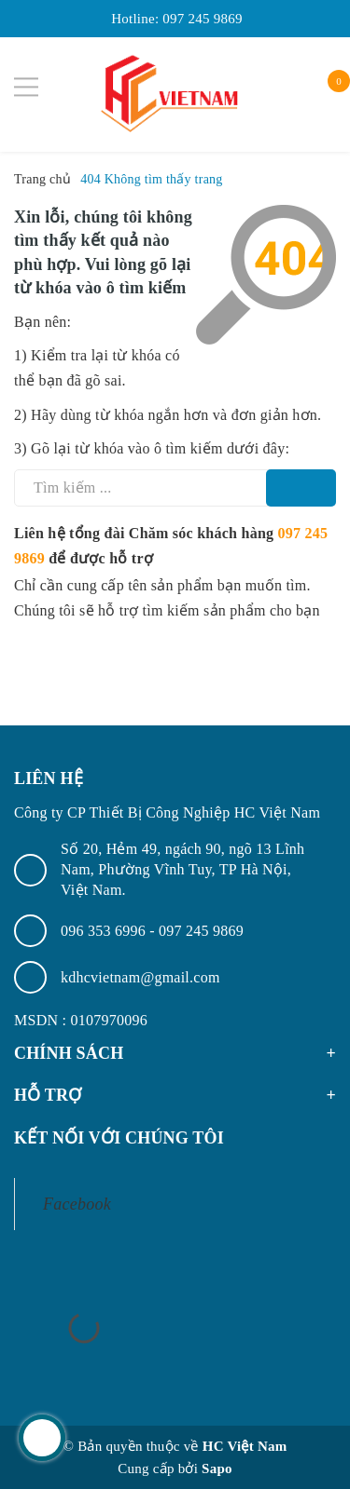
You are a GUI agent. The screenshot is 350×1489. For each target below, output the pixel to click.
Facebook (77, 1204)
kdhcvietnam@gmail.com (140, 977)
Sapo (217, 1468)
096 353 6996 (105, 931)
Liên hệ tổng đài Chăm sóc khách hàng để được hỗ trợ (171, 545)
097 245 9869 (202, 18)
